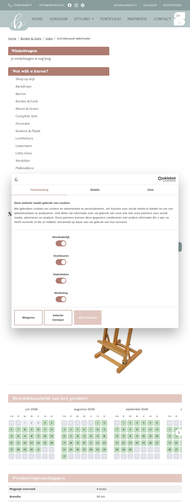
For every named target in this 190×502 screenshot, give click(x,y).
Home (42, 19)
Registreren (172, 5)
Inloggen (150, 5)
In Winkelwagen (162, 86)
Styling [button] (87, 19)
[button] (43, 91)
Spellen (21, 188)
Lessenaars (24, 158)
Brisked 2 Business (57, 450)
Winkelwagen (23, 53)
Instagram (122, 421)
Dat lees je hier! (132, 351)
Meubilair (23, 173)
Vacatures (50, 467)
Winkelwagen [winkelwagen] (125, 5)
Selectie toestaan (95, 289)
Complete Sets (26, 129)
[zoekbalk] (184, 15)
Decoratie (23, 136)
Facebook (121, 414)
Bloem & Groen (27, 121)
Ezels (49, 40)
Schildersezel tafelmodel (73, 40)
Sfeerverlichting (28, 195)
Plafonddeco (25, 180)
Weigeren (41, 289)
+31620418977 (20, 5)
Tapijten (22, 203)
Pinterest (121, 427)
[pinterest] (82, 5)
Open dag (50, 432)
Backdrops (23, 99)
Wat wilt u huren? (21, 81)
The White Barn (54, 474)
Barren (21, 106)
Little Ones (24, 166)
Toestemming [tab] (39, 220)
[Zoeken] (184, 22)
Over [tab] (151, 220)
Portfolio (115, 19)
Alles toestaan (149, 289)
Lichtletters (24, 151)
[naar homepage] (21, 23)
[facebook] (69, 5)
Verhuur (64, 19)
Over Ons (49, 414)
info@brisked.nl (50, 5)
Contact (167, 19)
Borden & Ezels (30, 40)
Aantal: (146, 76)
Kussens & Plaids (28, 143)
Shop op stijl (25, 91)
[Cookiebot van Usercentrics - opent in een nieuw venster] (159, 209)
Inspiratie (142, 19)
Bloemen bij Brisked (93, 436)
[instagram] (76, 5)
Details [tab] (95, 220)
